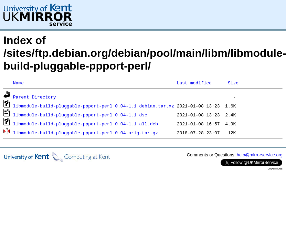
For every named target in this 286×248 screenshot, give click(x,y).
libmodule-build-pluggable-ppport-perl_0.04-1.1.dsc (80, 115)
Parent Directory (34, 97)
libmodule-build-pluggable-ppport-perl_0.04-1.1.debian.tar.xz (93, 106)
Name (18, 83)
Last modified (194, 83)
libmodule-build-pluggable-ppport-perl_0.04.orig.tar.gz (85, 133)
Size (233, 83)
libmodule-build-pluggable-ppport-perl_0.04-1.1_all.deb (85, 124)
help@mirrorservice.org (260, 154)
